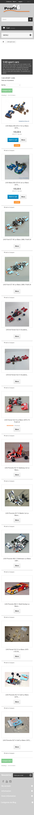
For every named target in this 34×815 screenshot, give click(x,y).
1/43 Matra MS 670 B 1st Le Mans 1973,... (17, 184)
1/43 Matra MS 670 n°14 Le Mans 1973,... (16, 127)
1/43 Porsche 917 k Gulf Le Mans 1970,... (17, 740)
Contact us (9, 1)
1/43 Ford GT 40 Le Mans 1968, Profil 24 (17, 239)
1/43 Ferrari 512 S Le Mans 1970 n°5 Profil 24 (17, 421)
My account (6, 786)
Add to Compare (9, 150)
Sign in (14, 1)
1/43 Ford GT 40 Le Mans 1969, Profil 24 (17, 284)
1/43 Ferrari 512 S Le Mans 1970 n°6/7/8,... (17, 650)
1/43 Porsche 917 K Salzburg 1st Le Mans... (17, 469)
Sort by (3, 85)
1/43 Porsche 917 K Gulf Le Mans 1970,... (17, 696)
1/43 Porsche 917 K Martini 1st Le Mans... (17, 514)
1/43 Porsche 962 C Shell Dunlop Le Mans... (17, 605)
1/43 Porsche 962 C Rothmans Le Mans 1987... (17, 560)
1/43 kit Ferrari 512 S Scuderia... (17, 330)
